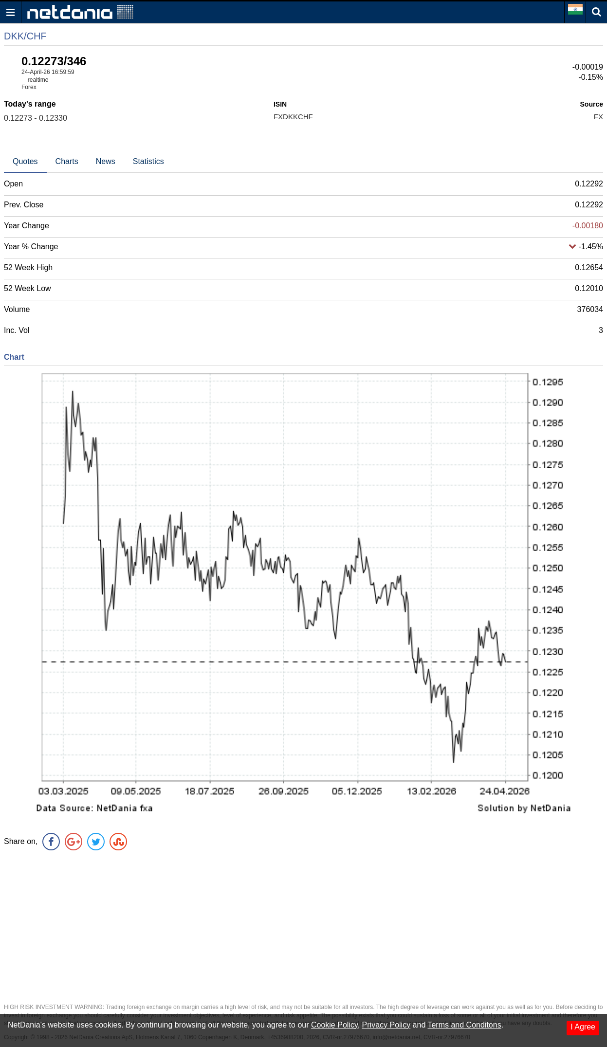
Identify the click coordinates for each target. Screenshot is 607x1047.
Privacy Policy (386, 1025)
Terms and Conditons (464, 1025)
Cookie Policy (334, 1025)
